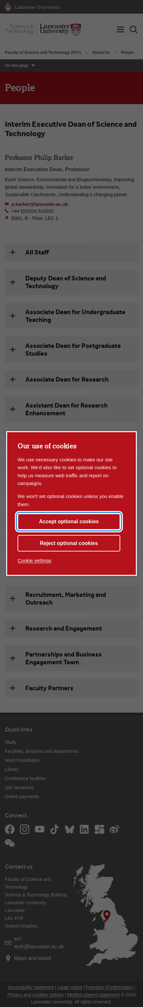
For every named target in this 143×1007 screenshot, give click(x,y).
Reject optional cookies (69, 543)
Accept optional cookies (69, 521)
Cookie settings (34, 560)
